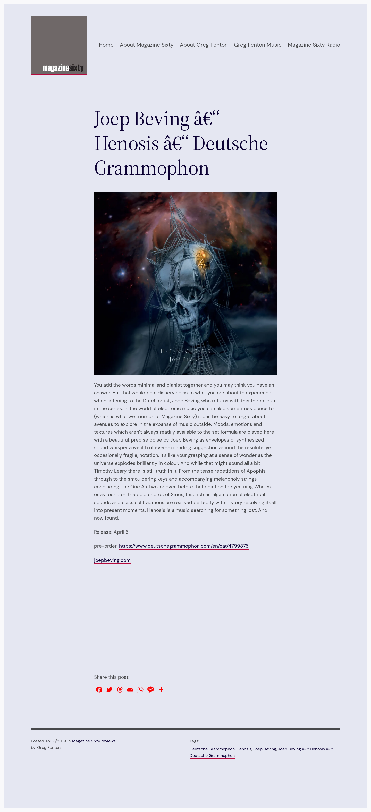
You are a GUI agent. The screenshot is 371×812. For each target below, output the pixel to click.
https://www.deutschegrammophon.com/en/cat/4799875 (184, 546)
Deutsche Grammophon (212, 749)
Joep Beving (264, 749)
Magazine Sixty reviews (94, 741)
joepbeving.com (112, 560)
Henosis (244, 749)
